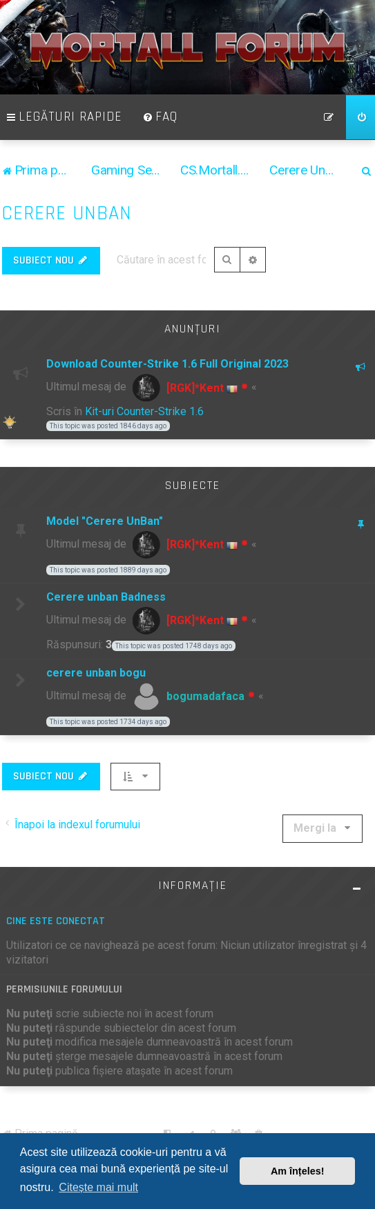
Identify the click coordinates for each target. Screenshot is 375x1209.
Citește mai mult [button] (98, 1187)
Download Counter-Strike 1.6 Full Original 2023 (167, 363)
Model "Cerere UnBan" (104, 521)
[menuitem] (160, 117)
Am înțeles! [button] (298, 1171)
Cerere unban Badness (106, 596)
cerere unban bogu (96, 672)
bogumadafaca (205, 696)
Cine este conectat (55, 921)
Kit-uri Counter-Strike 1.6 (144, 411)
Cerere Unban (67, 213)
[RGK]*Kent (195, 387)
